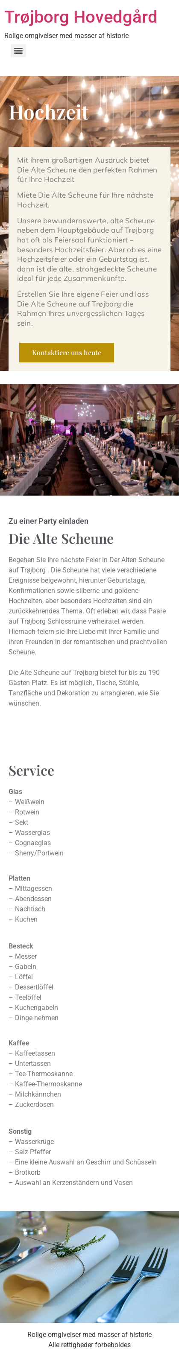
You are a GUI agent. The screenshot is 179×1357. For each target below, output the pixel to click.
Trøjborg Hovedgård (81, 17)
